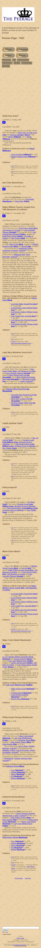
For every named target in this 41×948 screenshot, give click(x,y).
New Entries (7, 60)
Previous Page (27, 63)
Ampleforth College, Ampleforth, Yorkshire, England (17, 249)
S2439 (13, 865)
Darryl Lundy (20, 938)
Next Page (6, 66)
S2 (12, 464)
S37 (13, 166)
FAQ (14, 60)
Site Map (17, 63)
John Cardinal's (16, 945)
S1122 (13, 341)
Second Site (23, 945)
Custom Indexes (22, 60)
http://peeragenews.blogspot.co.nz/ (21, 343)
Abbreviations (7, 63)
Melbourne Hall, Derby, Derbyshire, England (16, 256)
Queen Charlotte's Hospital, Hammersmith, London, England (18, 815)
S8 (12, 171)
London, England (26, 381)
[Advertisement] (20, 92)
